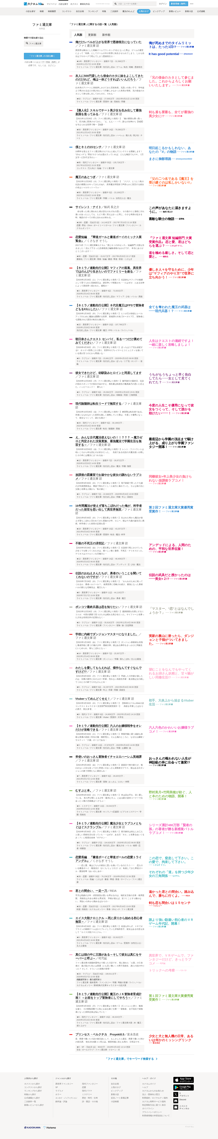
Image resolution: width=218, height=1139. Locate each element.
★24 (79, 423)
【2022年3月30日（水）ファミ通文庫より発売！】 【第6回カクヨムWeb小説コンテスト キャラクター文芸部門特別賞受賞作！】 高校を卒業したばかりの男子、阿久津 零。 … (109, 706)
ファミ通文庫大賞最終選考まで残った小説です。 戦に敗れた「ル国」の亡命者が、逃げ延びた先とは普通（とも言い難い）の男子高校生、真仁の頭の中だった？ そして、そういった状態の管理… (109, 966)
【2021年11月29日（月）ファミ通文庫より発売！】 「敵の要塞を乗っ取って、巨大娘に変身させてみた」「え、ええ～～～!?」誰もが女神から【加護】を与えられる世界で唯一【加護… (109, 121)
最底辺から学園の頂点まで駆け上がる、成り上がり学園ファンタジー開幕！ (171, 443)
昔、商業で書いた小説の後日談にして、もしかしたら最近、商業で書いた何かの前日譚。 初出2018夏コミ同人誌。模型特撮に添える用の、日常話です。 (109, 1040)
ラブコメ (87, 99)
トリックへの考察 (162, 970)
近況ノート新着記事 (120, 1098)
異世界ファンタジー (93, 61)
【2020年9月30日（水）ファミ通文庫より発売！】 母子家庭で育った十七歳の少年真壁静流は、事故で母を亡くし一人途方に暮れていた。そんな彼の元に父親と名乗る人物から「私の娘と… (109, 486)
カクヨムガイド (149, 1084)
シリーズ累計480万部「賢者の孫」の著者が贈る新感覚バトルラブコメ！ (171, 829)
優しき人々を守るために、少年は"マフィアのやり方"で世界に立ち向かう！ (171, 273)
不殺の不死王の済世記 (89, 543)
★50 (79, 130)
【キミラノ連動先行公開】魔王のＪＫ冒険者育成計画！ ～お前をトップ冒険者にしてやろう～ (108, 996)
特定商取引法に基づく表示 (154, 1105)
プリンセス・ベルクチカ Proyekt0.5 (99, 1034)
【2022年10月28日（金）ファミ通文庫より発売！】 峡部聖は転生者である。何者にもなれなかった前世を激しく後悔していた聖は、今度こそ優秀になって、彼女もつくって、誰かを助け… (109, 415)
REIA (113, 890)
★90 (79, 256)
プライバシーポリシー (152, 1112)
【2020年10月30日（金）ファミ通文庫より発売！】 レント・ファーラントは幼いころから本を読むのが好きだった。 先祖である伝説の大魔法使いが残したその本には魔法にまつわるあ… (109, 452)
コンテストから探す (33, 1087)
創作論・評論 (61, 1101)
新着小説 (115, 1094)
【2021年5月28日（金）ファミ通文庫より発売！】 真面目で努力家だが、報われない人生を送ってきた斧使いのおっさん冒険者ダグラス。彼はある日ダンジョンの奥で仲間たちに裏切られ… (109, 768)
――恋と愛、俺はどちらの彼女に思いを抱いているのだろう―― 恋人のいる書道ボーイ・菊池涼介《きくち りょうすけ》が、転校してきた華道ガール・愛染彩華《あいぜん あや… (109, 868)
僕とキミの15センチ (88, 147)
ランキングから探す (33, 1091)
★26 (79, 876)
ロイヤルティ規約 (160, 1098)
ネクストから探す (32, 1084)
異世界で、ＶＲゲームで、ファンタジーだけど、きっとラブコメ (171, 959)
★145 (79, 61)
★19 (79, 529)
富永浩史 (133, 1034)
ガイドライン (148, 1108)
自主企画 (115, 1084)
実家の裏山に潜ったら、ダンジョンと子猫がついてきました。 (171, 639)
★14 (79, 653)
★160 (79, 222)
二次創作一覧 (30, 1101)
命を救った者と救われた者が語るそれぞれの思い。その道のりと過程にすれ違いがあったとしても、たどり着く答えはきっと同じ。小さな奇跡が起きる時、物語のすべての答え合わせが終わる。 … (109, 214)
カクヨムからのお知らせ (153, 1091)
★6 (78, 687)
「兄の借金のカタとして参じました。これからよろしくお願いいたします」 (171, 81)
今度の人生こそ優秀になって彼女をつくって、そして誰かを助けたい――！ (171, 409)
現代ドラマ (87, 714)
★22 (79, 325)
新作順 (106, 34)
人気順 (78, 34)
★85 (79, 162)
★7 (78, 776)
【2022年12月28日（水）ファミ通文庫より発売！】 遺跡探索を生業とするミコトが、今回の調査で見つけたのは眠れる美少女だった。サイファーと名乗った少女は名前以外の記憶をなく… (109, 614)
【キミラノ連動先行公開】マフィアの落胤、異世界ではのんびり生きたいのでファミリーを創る (108, 269)
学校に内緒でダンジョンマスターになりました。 (107, 634)
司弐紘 (102, 958)
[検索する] (115, 3)
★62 (79, 99)
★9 (78, 358)
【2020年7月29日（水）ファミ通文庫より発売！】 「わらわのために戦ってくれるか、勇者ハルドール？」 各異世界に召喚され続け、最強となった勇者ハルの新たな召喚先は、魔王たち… (109, 584)
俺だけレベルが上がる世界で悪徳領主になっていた (108, 42)
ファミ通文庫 (87, 45)
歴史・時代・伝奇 (90, 1098)
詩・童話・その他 (90, 1101)
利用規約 (146, 1098)
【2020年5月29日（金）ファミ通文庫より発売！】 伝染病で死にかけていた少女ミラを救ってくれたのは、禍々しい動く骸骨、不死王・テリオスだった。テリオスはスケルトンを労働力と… (109, 551)
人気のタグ (116, 1087)
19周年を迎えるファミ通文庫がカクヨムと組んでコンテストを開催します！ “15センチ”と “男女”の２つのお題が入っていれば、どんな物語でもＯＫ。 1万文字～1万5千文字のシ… (109, 154)
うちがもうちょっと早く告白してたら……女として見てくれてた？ (170, 378)
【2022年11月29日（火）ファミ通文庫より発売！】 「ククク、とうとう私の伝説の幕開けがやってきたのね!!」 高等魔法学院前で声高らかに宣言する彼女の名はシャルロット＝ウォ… (109, 184)
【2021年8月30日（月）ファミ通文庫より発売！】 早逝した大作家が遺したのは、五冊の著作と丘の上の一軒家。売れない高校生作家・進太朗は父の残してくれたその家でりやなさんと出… (109, 679)
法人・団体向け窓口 (151, 1094)
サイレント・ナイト (88, 207)
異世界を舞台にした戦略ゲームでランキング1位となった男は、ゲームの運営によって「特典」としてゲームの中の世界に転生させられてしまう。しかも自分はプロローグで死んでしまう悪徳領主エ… (109, 53)
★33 (79, 906)
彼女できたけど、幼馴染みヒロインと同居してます (108, 372)
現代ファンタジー (91, 162)
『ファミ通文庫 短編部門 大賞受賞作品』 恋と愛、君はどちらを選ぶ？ (170, 241)
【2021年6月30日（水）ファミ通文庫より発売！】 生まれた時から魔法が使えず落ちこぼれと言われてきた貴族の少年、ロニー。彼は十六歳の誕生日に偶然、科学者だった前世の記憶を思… (109, 521)
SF (83, 1047)
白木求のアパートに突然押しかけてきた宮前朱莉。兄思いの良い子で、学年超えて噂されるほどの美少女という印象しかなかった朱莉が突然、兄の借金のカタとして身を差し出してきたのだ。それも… (109, 90)
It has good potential (164, 54)
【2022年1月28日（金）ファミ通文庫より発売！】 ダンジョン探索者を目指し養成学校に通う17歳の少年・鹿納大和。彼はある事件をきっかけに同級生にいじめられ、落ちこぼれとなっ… (109, 645)
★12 (79, 460)
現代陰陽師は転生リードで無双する (98, 403)
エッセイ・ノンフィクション (66, 1098)
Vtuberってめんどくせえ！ (92, 698)
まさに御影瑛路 (160, 159)
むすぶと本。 (84, 790)
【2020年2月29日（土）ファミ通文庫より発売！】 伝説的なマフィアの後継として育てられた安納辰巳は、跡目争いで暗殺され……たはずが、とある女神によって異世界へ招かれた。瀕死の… (109, 283)
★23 (79, 974)
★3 (78, 291)
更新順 (92, 34)
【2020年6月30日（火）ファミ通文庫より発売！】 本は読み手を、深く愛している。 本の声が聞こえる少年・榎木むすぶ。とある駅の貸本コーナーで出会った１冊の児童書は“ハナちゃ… (109, 798)
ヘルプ (145, 1087)
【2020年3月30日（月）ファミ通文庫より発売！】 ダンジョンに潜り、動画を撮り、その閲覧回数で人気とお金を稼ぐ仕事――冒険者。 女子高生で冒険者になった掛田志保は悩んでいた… (109, 1009)
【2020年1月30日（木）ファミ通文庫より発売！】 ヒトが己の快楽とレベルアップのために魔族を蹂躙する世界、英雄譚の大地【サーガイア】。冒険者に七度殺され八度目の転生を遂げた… (109, 316)
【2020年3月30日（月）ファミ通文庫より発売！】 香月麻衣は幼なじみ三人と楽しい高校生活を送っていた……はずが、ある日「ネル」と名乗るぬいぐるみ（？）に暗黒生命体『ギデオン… (109, 834)
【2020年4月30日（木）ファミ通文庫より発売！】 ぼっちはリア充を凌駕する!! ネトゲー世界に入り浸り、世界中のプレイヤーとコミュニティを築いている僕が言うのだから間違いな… (109, 350)
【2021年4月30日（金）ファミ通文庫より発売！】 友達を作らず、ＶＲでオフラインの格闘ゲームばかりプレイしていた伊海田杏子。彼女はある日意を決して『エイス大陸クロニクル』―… (109, 929)
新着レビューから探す (34, 1105)
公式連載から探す (32, 1098)
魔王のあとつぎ (85, 177)
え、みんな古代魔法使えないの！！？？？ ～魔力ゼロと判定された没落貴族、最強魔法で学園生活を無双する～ (108, 441)
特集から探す (30, 1094)
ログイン (163, 4)
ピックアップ (117, 1091)
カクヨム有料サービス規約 (154, 1101)
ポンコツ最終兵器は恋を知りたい (97, 607)
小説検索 (115, 1101)
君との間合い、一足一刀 (91, 890)
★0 (78, 593)
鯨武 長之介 (111, 207)
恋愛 (86, 222)
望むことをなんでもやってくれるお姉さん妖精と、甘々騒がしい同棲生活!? (171, 673)
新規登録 (179, 4)
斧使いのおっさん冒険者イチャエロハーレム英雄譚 (108, 756)
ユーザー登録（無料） (48, 62)
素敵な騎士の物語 (161, 219)
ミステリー (87, 806)
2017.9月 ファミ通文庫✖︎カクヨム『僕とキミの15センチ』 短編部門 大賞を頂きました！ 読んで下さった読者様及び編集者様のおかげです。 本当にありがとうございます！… (109, 248)
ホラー (58, 1094)
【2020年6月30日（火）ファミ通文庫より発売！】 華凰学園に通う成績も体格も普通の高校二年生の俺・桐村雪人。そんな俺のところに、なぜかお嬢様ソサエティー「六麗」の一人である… (109, 737)
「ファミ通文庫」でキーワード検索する (131, 1058)
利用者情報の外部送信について (156, 1115)
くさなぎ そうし (97, 240)
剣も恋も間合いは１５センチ (170, 903)
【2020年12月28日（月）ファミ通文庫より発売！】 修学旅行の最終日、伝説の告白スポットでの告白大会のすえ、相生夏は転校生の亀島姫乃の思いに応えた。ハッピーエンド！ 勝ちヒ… (109, 384)
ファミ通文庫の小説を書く (42, 56)
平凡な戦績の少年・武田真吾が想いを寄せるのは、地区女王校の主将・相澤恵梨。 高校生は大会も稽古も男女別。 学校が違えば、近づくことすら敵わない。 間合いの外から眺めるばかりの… (109, 898)
